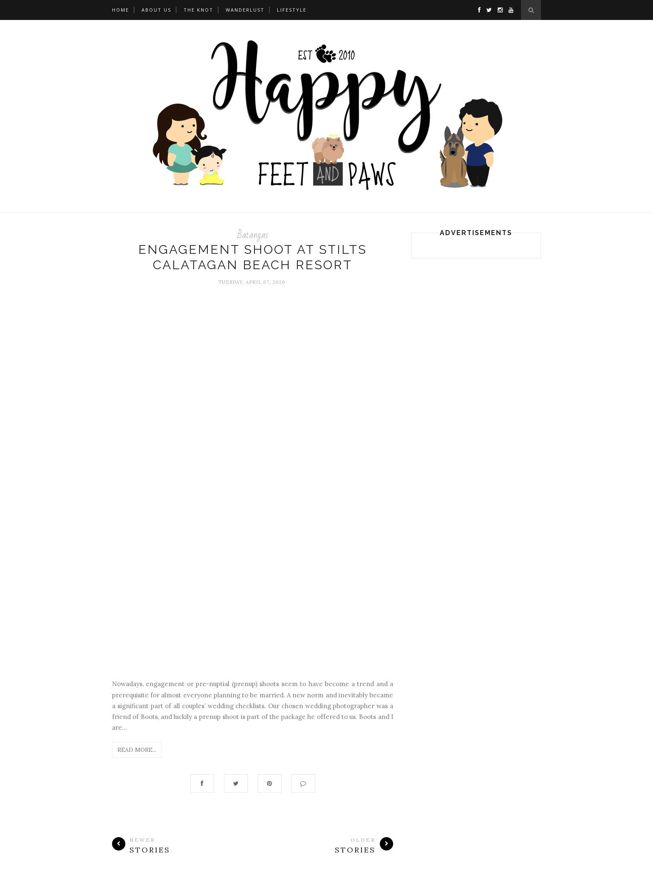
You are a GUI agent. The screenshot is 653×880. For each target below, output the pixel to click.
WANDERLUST (245, 10)
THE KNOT (198, 10)
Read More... (136, 750)
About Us (156, 10)
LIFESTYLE (292, 10)
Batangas (252, 235)
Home (120, 10)
